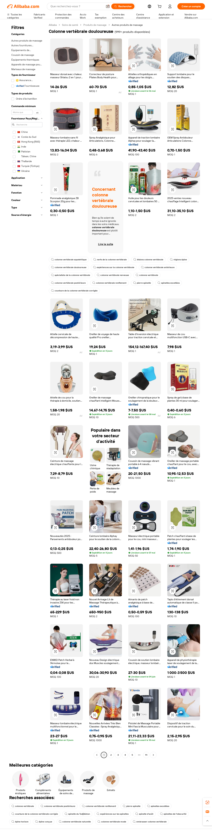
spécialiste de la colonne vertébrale (70, 275)
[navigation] (27, 390)
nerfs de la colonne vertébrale (110, 259)
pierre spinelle (142, 282)
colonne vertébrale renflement (109, 282)
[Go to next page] (153, 755)
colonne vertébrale (147, 275)
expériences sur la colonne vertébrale (113, 267)
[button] (108, 6)
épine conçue (43, 821)
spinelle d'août (144, 814)
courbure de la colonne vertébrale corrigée (74, 290)
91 (146, 755)
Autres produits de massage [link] (127, 24)
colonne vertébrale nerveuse (113, 275)
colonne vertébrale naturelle (75, 821)
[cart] (160, 6)
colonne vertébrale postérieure (68, 282)
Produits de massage (95, 24)
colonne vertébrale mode (112, 821)
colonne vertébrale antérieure (158, 267)
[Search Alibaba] (77, 6)
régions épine (178, 259)
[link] (207, 802)
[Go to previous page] (97, 755)
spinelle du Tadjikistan (77, 814)
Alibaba (53, 24)
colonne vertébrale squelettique (69, 259)
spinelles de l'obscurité (173, 814)
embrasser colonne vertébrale (150, 821)
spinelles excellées (169, 282)
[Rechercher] (122, 6)
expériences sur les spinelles (113, 814)
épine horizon (19, 821)
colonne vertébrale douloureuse (68, 267)
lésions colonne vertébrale (148, 259)
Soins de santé (70, 24)
